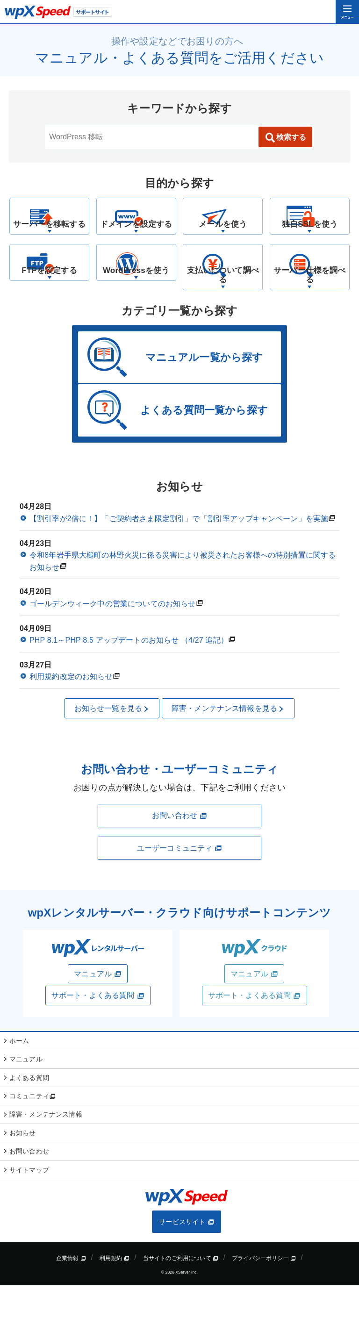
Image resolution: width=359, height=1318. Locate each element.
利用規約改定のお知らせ (71, 709)
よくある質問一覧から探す (204, 443)
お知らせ (22, 1165)
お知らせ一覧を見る (112, 741)
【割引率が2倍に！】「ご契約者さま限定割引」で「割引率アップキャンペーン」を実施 (178, 551)
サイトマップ (29, 1202)
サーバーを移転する (49, 240)
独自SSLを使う (309, 240)
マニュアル (98, 1007)
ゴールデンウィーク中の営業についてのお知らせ (112, 636)
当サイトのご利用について (181, 1291)
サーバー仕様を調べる (310, 307)
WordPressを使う (136, 302)
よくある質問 (29, 1110)
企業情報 (71, 1291)
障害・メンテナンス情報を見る (228, 741)
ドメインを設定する (136, 240)
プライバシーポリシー (264, 1291)
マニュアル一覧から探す (204, 390)
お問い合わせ (179, 848)
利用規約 (114, 1291)
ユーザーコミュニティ (179, 881)
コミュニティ (32, 1128)
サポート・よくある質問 (97, 1028)
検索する (285, 138)
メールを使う (222, 240)
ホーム (19, 1073)
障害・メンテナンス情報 (45, 1147)
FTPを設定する (49, 302)
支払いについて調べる (223, 307)
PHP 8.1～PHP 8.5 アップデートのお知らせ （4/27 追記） (128, 673)
